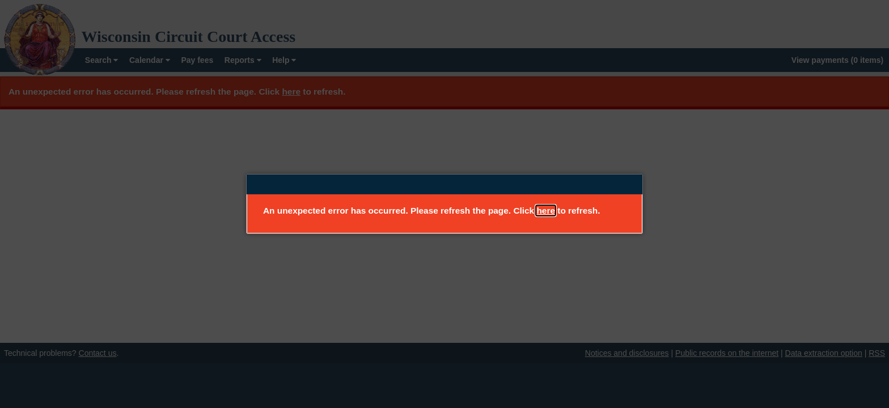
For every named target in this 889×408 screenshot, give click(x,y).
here (545, 210)
